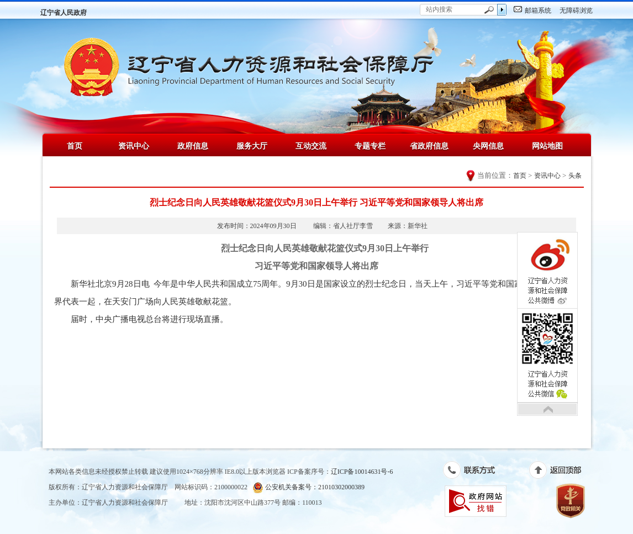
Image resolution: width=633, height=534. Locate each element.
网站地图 (547, 145)
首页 (74, 145)
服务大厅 (251, 145)
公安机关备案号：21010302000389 (308, 487)
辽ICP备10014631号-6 (362, 471)
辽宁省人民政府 (63, 13)
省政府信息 (429, 145)
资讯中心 (133, 145)
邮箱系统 (538, 10)
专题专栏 (370, 145)
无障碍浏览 (576, 10)
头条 (575, 175)
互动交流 (311, 145)
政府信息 (192, 145)
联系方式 (475, 472)
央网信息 (488, 145)
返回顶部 (561, 472)
